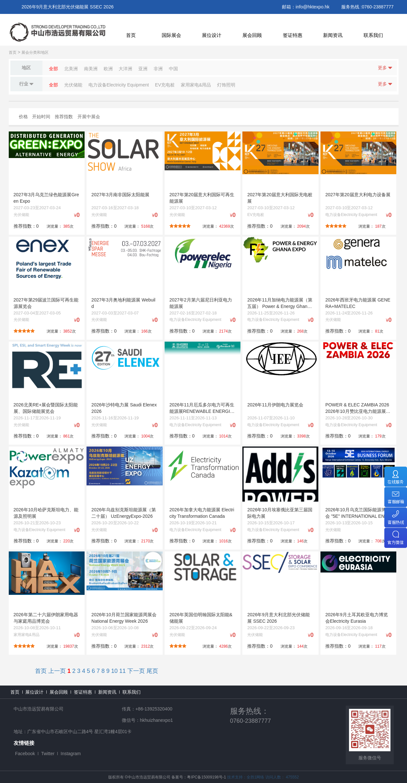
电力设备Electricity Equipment (118, 84)
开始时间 (41, 116)
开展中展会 (88, 116)
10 (114, 671)
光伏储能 (73, 84)
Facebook (25, 753)
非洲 (158, 68)
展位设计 (211, 35)
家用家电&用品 (196, 84)
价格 (23, 116)
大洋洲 (125, 68)
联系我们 (373, 35)
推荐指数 (64, 116)
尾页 (152, 671)
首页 (131, 35)
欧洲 (108, 68)
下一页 (136, 671)
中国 (173, 68)
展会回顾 (252, 35)
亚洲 (142, 68)
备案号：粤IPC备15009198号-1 (198, 777)
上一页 (57, 671)
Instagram (71, 753)
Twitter (47, 753)
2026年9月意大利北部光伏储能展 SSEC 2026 (68, 6)
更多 (385, 68)
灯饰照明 (226, 84)
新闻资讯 (333, 35)
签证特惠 (292, 35)
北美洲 (71, 68)
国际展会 (171, 35)
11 (122, 671)
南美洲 (91, 68)
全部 (53, 68)
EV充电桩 (165, 84)
